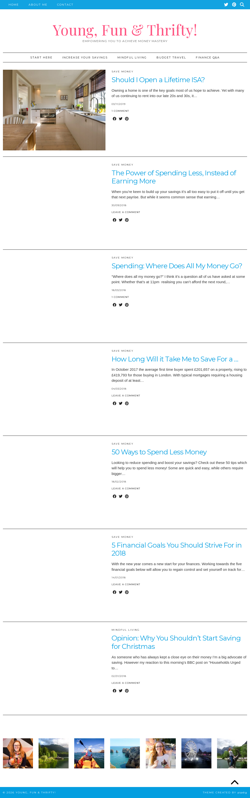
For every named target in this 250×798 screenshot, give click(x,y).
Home (14, 4)
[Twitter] (226, 4)
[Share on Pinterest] (127, 119)
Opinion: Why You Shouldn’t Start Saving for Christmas (176, 642)
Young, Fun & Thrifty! (125, 29)
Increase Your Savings (85, 57)
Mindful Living (132, 57)
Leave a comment (126, 212)
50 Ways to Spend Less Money (159, 452)
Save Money (123, 71)
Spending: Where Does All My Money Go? (177, 266)
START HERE (41, 57)
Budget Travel (171, 57)
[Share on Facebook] (115, 119)
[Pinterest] (234, 4)
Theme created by (225, 792)
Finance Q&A (208, 57)
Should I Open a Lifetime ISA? (158, 80)
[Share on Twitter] (121, 119)
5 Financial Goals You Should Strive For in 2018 (177, 549)
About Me (38, 4)
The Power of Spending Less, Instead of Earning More (174, 177)
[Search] (242, 4)
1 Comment (120, 110)
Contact (65, 4)
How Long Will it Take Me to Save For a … (175, 359)
